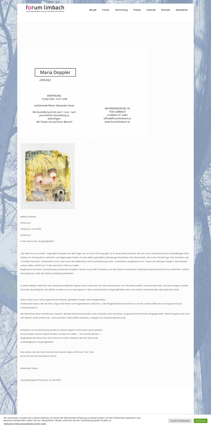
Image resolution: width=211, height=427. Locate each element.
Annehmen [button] (200, 420)
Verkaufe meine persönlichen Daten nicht (25, 423)
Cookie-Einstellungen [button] (180, 420)
